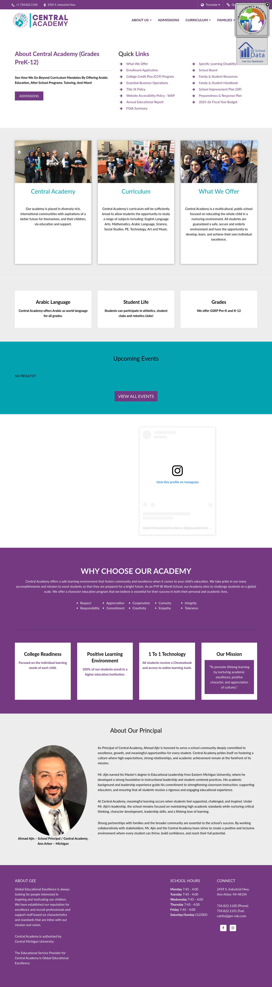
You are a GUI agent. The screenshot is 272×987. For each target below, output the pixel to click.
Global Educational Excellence (163, 528)
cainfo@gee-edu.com (231, 916)
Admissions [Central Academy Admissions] (29, 96)
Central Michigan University (34, 941)
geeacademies (197, 528)
